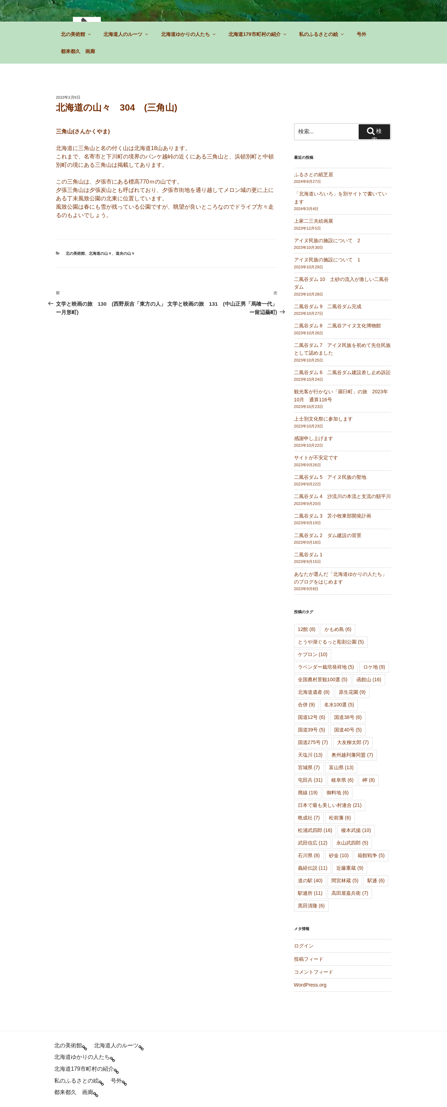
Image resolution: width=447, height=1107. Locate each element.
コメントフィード (313, 972)
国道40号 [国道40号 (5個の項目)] (348, 730)
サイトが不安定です (316, 457)
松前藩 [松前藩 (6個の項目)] (340, 817)
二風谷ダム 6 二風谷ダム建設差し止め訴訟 (342, 372)
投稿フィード (308, 959)
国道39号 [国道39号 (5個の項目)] (311, 730)
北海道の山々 (100, 253)
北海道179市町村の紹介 (257, 34)
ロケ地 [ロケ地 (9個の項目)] (374, 667)
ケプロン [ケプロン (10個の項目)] (313, 654)
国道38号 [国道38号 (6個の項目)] (348, 717)
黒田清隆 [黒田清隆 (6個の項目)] (311, 905)
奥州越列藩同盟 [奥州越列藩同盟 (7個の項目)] (352, 755)
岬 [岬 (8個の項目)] (368, 780)
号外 (361, 34)
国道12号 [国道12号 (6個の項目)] (311, 717)
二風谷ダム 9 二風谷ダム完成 (328, 306)
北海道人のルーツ (126, 34)
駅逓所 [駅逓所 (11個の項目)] (310, 893)
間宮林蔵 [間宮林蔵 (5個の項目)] (344, 880)
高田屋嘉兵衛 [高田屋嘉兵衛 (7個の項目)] (349, 893)
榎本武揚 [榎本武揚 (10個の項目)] (356, 830)
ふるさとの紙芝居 (313, 174)
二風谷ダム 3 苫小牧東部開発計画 (333, 516)
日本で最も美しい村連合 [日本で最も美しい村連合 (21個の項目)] (330, 805)
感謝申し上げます (313, 438)
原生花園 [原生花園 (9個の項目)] (352, 692)
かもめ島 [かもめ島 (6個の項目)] (337, 629)
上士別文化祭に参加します (323, 419)
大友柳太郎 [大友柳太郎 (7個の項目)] (353, 742)
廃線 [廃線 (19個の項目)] (308, 792)
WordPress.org (310, 985)
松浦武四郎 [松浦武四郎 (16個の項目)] (315, 830)
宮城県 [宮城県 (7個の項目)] (309, 767)
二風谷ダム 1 (308, 554)
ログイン (304, 946)
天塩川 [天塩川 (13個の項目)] (310, 755)
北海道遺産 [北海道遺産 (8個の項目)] (314, 692)
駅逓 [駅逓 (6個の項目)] (375, 880)
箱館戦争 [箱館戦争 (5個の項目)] (371, 855)
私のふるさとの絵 (322, 34)
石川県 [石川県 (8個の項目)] (309, 855)
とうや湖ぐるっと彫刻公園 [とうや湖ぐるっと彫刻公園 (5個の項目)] (331, 642)
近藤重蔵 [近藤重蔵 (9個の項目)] (349, 868)
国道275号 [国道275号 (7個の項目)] (313, 742)
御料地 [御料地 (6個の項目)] (338, 792)
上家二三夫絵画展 (313, 221)
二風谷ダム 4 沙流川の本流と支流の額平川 (342, 496)
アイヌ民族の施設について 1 (327, 259)
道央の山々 (125, 253)
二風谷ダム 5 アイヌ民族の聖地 (330, 477)
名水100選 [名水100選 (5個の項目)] (339, 704)
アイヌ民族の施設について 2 (327, 240)
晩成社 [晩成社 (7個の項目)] (309, 817)
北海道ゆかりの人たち (189, 34)
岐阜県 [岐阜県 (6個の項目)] (342, 780)
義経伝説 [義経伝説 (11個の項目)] (313, 868)
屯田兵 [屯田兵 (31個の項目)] (310, 780)
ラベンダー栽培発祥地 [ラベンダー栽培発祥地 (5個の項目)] (326, 667)
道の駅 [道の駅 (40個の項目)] (310, 880)
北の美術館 (76, 34)
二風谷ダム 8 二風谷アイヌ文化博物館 (337, 325)
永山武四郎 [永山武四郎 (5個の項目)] (352, 843)
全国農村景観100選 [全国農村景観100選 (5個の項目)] (322, 679)
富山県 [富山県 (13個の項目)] (341, 767)
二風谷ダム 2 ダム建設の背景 (328, 535)
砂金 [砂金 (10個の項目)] (339, 855)
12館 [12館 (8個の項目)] (307, 629)
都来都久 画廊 (78, 51)
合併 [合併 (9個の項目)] (306, 704)
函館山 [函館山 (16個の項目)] (369, 679)
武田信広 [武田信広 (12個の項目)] (313, 843)
